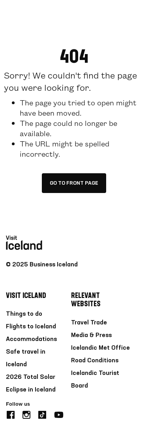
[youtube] (59, 414)
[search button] (113, 13)
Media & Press (91, 335)
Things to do (24, 314)
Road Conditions (94, 361)
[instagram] (26, 414)
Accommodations (31, 339)
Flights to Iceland (31, 327)
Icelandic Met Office (100, 348)
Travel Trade (89, 323)
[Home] (24, 14)
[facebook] (10, 414)
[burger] (137, 14)
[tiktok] (42, 414)
